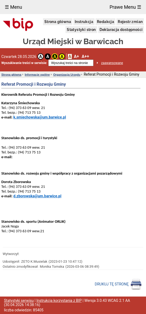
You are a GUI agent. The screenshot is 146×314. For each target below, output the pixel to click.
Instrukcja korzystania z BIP (59, 300)
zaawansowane (112, 63)
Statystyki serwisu (19, 300)
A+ (76, 56)
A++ (85, 56)
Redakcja (105, 22)
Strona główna (57, 22)
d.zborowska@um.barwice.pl (37, 196)
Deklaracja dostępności (121, 30)
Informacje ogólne (37, 74)
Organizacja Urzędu (67, 74)
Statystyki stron (81, 30)
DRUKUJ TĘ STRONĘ (118, 284)
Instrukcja (84, 22)
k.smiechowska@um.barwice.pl (39, 117)
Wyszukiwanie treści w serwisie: (24, 63)
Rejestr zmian (130, 22)
